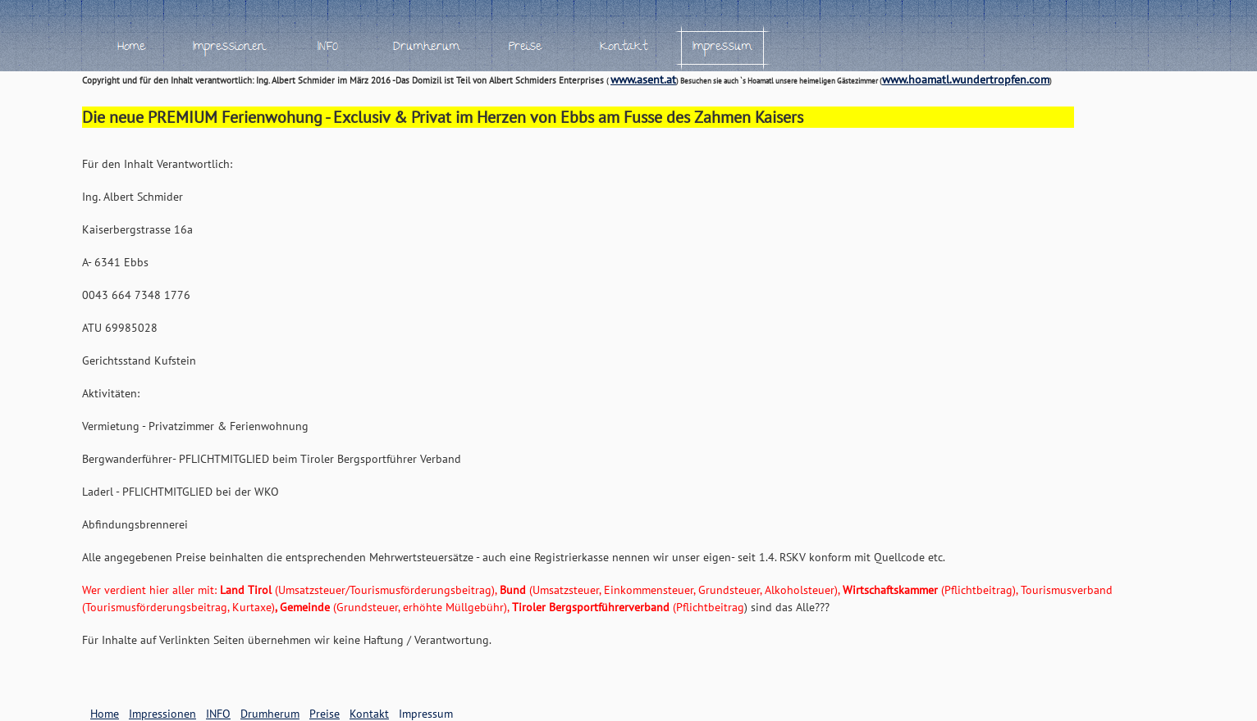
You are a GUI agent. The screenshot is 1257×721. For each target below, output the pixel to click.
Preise (324, 713)
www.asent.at (643, 79)
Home (104, 713)
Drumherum (269, 713)
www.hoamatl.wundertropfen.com (965, 79)
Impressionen (162, 713)
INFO (218, 713)
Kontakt (369, 713)
